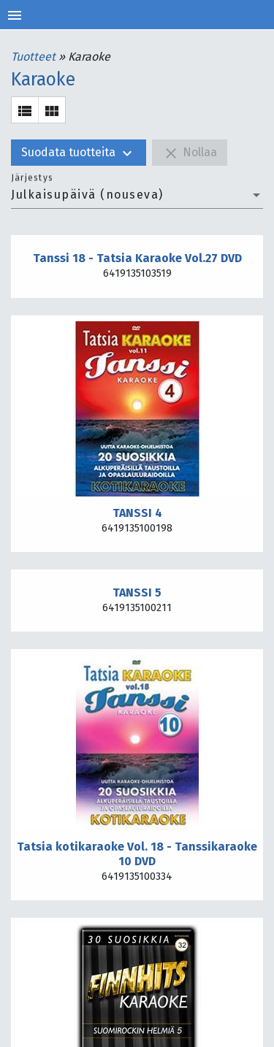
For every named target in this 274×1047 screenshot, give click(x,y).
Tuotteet (34, 57)
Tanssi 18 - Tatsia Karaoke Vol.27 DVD (137, 258)
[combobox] (137, 195)
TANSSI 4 (137, 513)
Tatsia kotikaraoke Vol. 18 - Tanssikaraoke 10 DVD (137, 854)
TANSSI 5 (137, 592)
